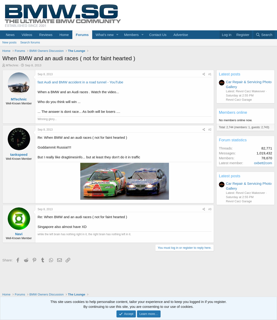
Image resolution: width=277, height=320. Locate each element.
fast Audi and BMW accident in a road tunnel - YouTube (80, 82)
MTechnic (12, 65)
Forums (82, 35)
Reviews (46, 35)
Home (64, 35)
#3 (209, 209)
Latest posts (229, 74)
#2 (209, 129)
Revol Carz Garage (239, 99)
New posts (9, 42)
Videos (27, 35)
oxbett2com (263, 163)
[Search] (264, 34)
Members (131, 35)
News (10, 35)
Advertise (180, 35)
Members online (233, 112)
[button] (117, 34)
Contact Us (157, 35)
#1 (209, 74)
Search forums (30, 42)
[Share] (204, 74)
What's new (105, 35)
